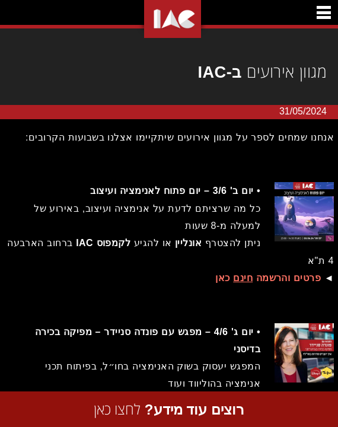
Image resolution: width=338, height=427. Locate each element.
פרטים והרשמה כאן (265, 278)
